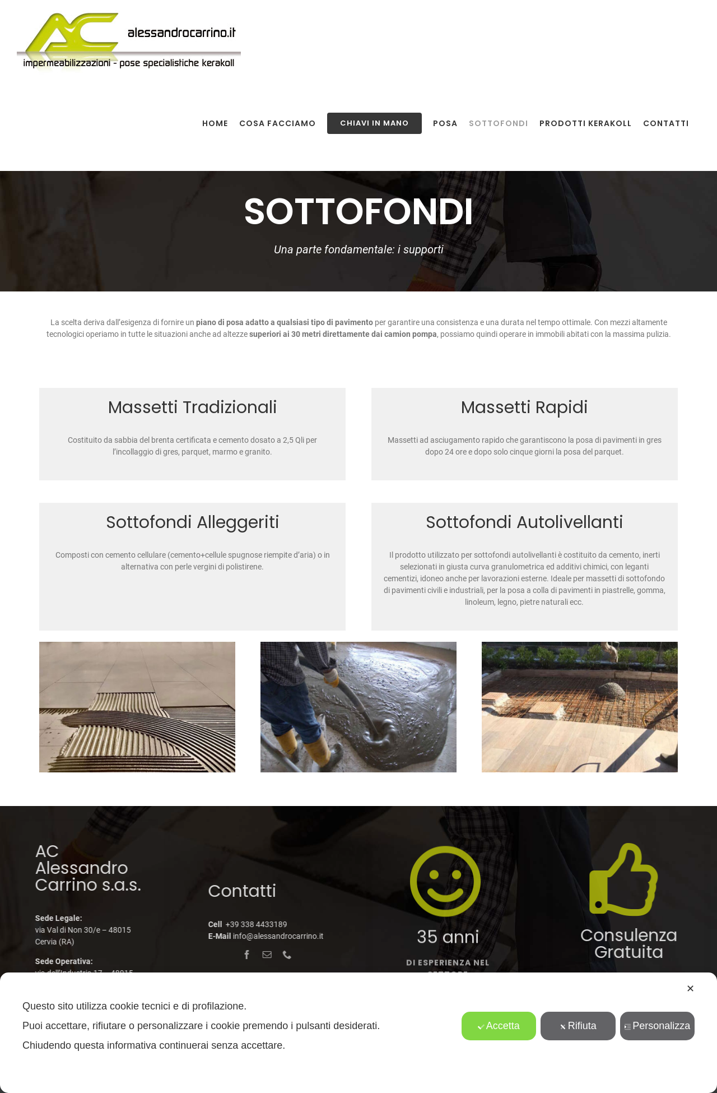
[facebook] (242, 954)
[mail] (262, 954)
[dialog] (358, 1032)
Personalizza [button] (657, 1025)
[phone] (282, 954)
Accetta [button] (499, 1025)
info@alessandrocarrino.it (272, 936)
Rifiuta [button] (578, 1025)
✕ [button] (690, 988)
